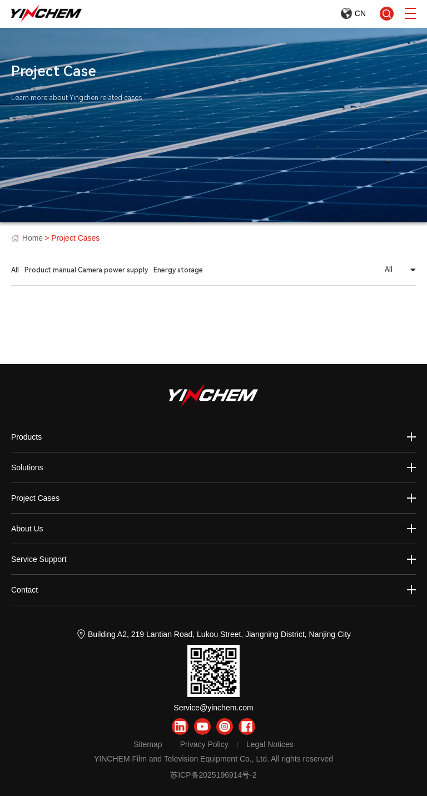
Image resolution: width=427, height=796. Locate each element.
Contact (24, 589)
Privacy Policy (204, 744)
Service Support (39, 559)
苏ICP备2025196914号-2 (213, 774)
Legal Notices (270, 744)
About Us (27, 528)
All (15, 270)
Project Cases (35, 498)
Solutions (27, 467)
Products (26, 436)
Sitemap (147, 744)
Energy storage (178, 270)
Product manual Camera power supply (86, 270)
